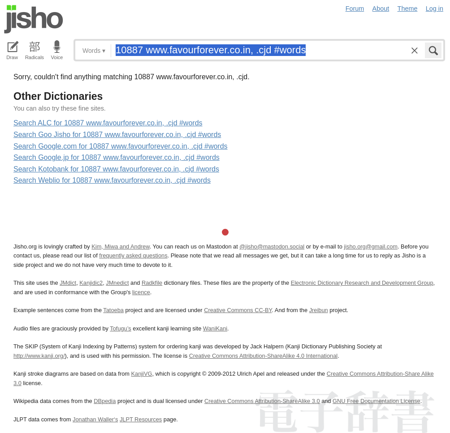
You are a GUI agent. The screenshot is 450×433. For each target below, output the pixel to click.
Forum (355, 8)
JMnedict (117, 282)
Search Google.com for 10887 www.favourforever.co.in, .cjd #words (120, 146)
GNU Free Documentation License (376, 401)
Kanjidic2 (91, 282)
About (380, 8)
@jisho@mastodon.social (271, 246)
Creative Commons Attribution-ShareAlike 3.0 (262, 401)
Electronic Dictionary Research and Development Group (362, 282)
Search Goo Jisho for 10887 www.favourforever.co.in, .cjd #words (117, 134)
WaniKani (215, 328)
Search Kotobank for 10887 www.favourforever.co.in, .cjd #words (116, 169)
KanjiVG (141, 373)
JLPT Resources (141, 419)
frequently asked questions (133, 255)
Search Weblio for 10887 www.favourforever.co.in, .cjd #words (112, 180)
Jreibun (318, 310)
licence (141, 292)
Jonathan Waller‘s (95, 419)
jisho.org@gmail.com (371, 246)
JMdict (68, 282)
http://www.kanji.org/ (39, 355)
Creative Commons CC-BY (238, 310)
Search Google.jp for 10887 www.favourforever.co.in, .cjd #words (116, 157)
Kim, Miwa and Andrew (120, 246)
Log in (434, 8)
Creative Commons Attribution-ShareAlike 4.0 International (263, 355)
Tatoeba (113, 310)
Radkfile (152, 282)
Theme (408, 8)
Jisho (33, 19)
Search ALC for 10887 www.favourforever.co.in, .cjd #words (108, 123)
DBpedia (105, 401)
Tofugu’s (120, 328)
